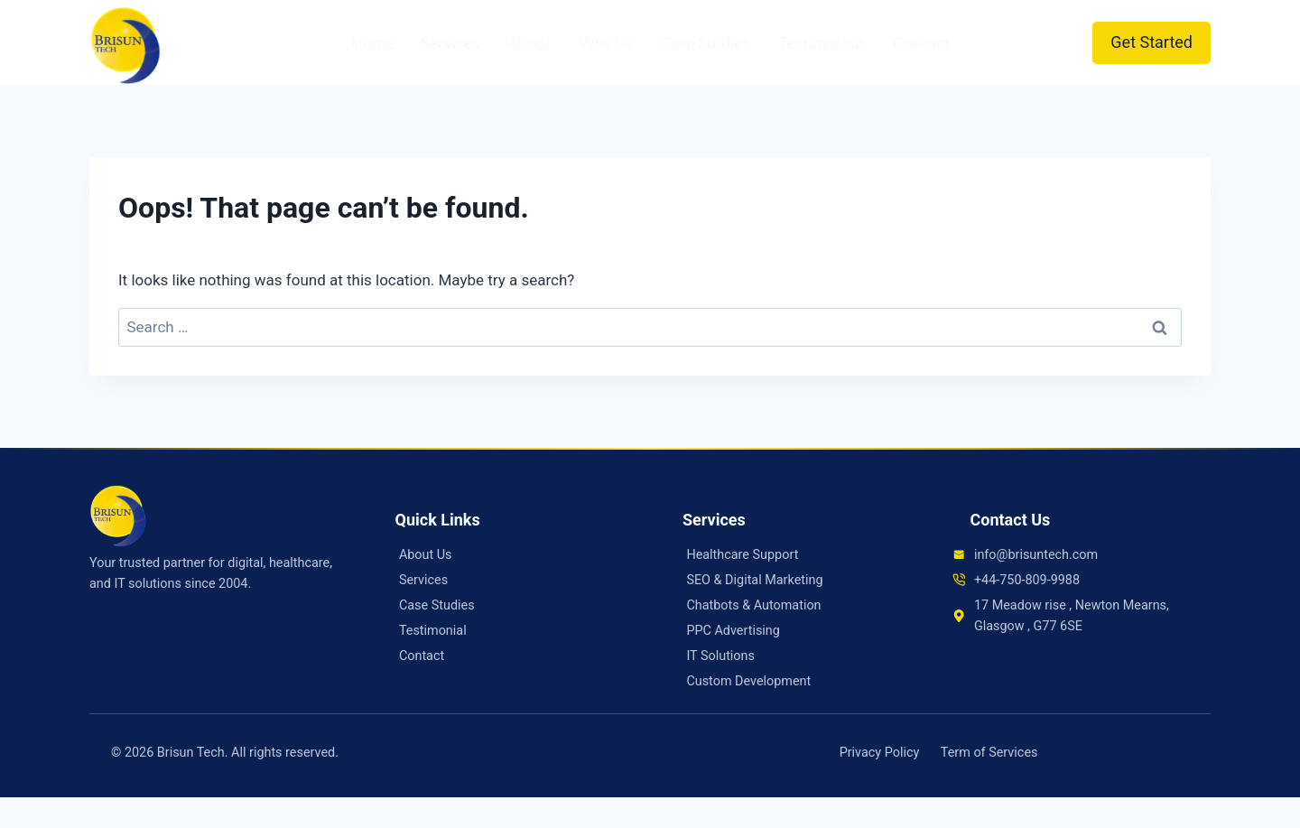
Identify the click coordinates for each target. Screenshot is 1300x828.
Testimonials (821, 42)
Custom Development (748, 681)
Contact (922, 42)
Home (372, 42)
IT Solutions (720, 656)
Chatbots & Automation (753, 605)
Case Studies (705, 42)
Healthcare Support (742, 555)
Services (450, 42)
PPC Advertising (733, 630)
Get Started (1151, 42)
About (529, 42)
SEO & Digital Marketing (754, 580)
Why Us (606, 42)
